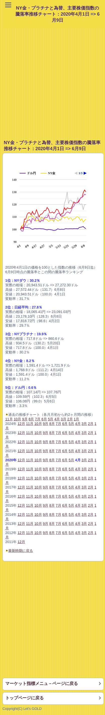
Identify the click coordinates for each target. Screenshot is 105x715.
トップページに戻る (24, 698)
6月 (65, 424)
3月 (84, 424)
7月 (58, 424)
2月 (90, 424)
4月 (78, 424)
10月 (38, 424)
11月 (9, 419)
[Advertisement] (52, 81)
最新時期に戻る (20, 551)
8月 (52, 424)
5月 (71, 424)
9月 (45, 424)
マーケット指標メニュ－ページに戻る (41, 683)
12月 (21, 424)
